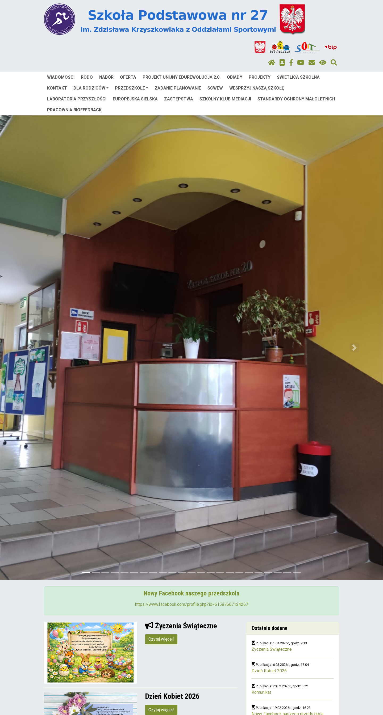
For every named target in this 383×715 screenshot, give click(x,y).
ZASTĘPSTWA (178, 98)
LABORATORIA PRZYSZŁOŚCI (76, 98)
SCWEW (215, 88)
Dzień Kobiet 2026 (269, 670)
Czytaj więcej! (161, 639)
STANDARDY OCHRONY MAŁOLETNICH (296, 98)
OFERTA (128, 77)
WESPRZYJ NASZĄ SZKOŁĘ (256, 88)
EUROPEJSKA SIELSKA (135, 98)
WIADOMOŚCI (60, 77)
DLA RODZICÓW (91, 88)
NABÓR (106, 77)
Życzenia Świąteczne (272, 649)
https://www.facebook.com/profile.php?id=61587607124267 (191, 604)
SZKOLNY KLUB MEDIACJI (225, 98)
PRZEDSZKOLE (131, 88)
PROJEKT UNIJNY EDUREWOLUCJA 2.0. (181, 77)
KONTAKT (57, 88)
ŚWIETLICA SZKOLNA (298, 77)
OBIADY (234, 77)
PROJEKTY (259, 77)
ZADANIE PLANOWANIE (178, 88)
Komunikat (261, 692)
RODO (87, 77)
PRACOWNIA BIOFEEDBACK (74, 109)
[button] (28, 347)
